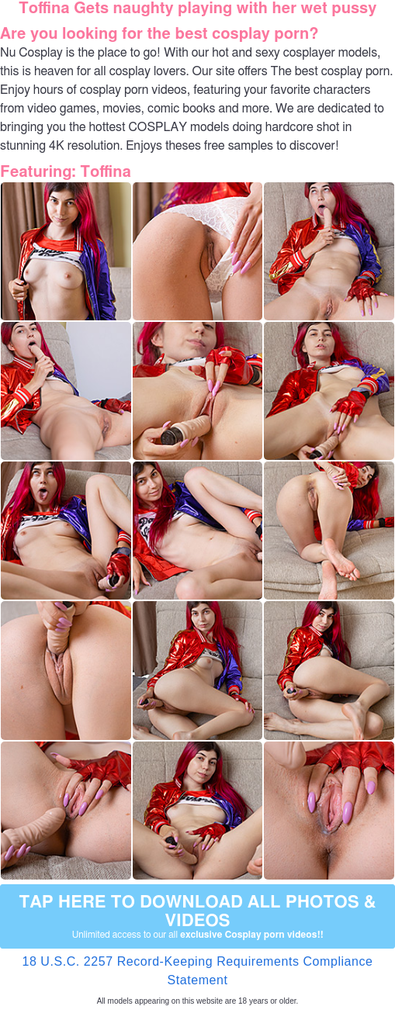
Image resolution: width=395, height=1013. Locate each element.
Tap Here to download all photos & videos (197, 917)
